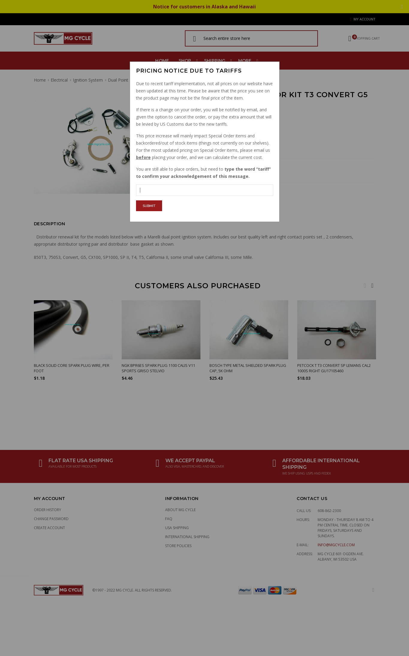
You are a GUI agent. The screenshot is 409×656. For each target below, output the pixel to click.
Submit (149, 206)
